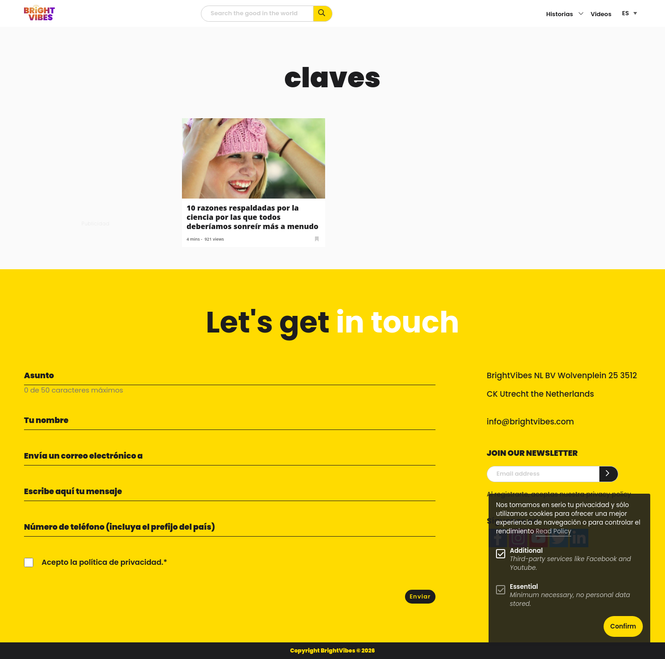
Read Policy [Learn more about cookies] (553, 531)
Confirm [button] (623, 626)
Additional (526, 550)
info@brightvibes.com (530, 421)
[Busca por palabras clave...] (323, 14)
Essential (524, 586)
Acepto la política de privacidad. (102, 562)
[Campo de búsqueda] (257, 14)
